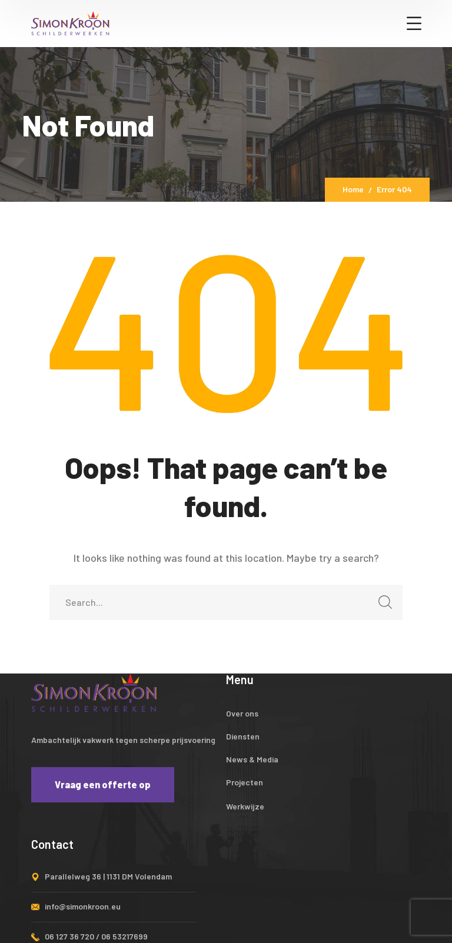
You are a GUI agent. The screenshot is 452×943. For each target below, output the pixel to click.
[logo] (70, 21)
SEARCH (381, 605)
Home (353, 189)
